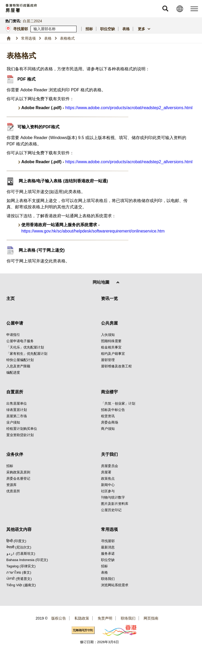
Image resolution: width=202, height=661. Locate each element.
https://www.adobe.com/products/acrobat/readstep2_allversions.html (129, 107)
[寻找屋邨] (72, 29)
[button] (165, 8)
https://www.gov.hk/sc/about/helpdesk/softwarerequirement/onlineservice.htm (93, 231)
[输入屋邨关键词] (54, 29)
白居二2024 (32, 21)
